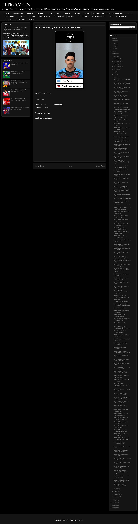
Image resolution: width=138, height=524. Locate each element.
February (116, 494)
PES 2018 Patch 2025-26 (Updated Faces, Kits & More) (20, 108)
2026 (113, 38)
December (117, 58)
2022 (113, 48)
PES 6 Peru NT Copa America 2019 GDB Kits (121, 104)
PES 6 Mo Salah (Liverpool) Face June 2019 (121, 278)
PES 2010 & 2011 (10, 16)
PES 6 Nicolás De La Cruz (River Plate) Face (120, 331)
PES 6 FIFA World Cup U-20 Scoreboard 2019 (121, 402)
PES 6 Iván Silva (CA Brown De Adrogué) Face (122, 157)
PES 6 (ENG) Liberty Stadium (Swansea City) (121, 311)
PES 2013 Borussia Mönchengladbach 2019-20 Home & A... (121, 385)
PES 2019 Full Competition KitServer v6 (121, 183)
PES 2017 (67, 13)
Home (70, 166)
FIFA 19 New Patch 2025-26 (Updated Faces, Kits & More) (18, 99)
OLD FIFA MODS (20, 19)
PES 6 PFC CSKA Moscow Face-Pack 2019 (121, 216)
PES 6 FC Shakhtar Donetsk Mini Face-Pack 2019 (121, 116)
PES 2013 (86, 13)
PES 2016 (32, 16)
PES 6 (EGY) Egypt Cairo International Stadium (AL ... (122, 327)
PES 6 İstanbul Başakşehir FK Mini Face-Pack (121, 244)
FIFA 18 (129, 13)
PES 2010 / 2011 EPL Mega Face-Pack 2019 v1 (121, 96)
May (115, 77)
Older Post (100, 166)
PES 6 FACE (45, 107)
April (115, 489)
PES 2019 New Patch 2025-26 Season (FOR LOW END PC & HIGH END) (19, 82)
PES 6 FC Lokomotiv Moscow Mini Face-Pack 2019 (122, 136)
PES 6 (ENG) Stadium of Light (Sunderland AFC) (122, 368)
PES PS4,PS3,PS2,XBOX (115, 13)
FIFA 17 (110, 16)
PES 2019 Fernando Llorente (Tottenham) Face (121, 434)
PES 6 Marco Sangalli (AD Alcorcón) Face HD (121, 450)
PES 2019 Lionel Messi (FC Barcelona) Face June (121, 224)
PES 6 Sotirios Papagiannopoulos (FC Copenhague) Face (122, 459)
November (117, 61)
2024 (113, 43)
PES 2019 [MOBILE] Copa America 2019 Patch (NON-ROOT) (121, 270)
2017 (113, 502)
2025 (113, 41)
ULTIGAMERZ (15, 4)
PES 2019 (50, 13)
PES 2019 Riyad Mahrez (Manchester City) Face (120, 228)
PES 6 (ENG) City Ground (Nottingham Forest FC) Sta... (122, 372)
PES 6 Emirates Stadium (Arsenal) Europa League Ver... (121, 472)
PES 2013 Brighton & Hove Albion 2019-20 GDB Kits (121, 148)
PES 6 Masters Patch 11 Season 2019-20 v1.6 (122, 335)
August (116, 69)
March (116, 491)
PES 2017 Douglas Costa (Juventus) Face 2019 (120, 394)
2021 (113, 51)
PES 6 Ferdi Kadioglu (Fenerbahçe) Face (119, 442)
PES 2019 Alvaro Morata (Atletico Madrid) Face (120, 430)
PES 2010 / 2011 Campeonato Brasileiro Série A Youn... (121, 140)
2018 (113, 500)
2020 (113, 54)
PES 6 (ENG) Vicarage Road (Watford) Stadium (121, 360)
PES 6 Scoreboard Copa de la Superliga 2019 (121, 201)
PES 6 (58, 13)
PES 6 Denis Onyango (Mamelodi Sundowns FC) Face (121, 162)
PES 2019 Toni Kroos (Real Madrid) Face (121, 410)
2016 (113, 505)
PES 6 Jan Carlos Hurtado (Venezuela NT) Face (120, 132)
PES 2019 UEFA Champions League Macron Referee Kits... (122, 108)
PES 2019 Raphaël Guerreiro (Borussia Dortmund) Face (121, 438)
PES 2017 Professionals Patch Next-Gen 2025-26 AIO (18, 90)
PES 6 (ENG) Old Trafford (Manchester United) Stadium (122, 304)
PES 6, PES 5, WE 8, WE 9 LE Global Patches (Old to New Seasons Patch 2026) (15, 29)
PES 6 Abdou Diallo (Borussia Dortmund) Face (121, 319)
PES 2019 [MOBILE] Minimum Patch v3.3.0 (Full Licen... (122, 84)
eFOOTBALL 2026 (18, 13)
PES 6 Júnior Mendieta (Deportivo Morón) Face (121, 257)
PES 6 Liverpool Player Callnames (120, 347)
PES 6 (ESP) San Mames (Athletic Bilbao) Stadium (121, 300)
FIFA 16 (31, 19)
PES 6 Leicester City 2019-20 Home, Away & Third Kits (121, 296)
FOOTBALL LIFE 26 (98, 16)
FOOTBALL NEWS (121, 16)
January (116, 496)
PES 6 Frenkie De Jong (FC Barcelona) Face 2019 (121, 187)
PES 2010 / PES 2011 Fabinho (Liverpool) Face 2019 (121, 398)
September (117, 66)
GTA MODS (8, 19)
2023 (113, 46)
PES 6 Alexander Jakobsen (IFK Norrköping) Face (122, 265)
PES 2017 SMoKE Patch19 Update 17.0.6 (121, 170)
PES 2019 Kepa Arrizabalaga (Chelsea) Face (121, 426)
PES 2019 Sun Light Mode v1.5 (122, 308)
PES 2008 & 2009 (59, 16)
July (115, 71)
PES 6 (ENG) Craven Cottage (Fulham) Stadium (121, 315)
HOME (7, 13)
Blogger (80, 520)
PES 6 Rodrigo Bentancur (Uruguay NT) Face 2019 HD (122, 351)
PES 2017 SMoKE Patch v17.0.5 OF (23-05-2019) (122, 476)
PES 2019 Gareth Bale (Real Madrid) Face (121, 232)
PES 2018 (77, 13)
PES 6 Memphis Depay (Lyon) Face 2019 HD (122, 92)
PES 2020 (40, 13)
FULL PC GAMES (83, 16)
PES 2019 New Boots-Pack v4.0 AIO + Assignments (122, 364)
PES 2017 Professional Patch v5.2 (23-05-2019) (121, 480)
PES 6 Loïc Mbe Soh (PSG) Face (122, 198)
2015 (113, 508)
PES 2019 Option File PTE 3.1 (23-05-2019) (122, 467)
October (116, 64)
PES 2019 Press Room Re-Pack (122, 205)
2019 (113, 56)
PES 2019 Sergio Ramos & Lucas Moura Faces (121, 414)
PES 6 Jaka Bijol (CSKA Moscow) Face (120, 406)
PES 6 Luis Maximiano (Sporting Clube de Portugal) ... (122, 208)
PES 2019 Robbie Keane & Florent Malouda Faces (121, 418)
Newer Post (39, 166)
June (115, 74)
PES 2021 (30, 13)
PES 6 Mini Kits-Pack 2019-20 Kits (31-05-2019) (122, 88)
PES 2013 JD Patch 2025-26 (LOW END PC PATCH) (18, 72)
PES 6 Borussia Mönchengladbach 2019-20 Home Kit (121, 292)
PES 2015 (71, 16)
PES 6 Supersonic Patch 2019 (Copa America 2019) (121, 166)
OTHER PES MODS (44, 16)
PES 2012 (22, 16)
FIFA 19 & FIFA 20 (98, 13)
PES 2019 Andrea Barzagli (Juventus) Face (120, 236)
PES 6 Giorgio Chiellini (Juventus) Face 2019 (120, 484)
